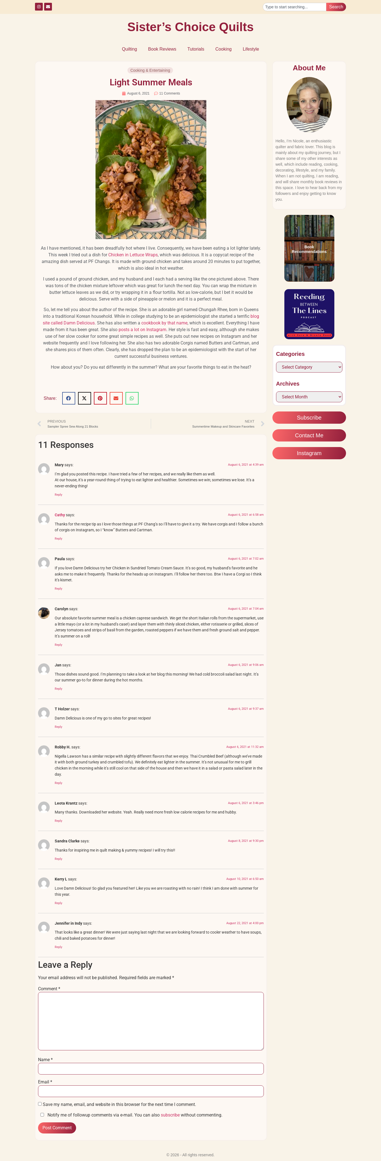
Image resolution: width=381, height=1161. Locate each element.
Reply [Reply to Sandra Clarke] (58, 859)
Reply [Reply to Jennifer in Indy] (58, 947)
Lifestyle (251, 49)
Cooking (223, 49)
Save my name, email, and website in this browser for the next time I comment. (119, 1104)
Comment (49, 989)
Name (45, 1060)
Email (45, 1082)
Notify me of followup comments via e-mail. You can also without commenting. (130, 1115)
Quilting (129, 49)
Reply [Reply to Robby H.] (58, 783)
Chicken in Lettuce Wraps (133, 254)
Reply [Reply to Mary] (58, 495)
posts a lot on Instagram (142, 329)
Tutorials (195, 49)
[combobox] (294, 7)
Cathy (60, 515)
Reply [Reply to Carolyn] (58, 645)
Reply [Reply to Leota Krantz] (58, 821)
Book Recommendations (309, 249)
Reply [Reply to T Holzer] (58, 727)
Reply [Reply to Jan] (58, 689)
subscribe (170, 1115)
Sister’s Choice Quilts (190, 27)
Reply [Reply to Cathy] (58, 538)
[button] (68, 398)
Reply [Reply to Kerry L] (58, 903)
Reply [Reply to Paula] (58, 589)
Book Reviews (162, 49)
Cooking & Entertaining (150, 70)
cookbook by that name (164, 323)
